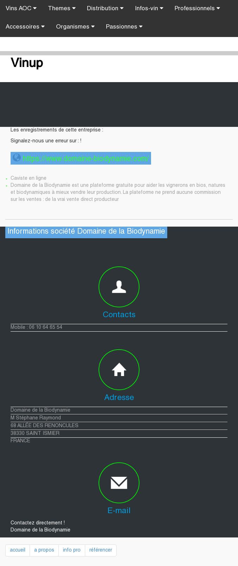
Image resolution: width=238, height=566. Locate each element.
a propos (44, 550)
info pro (72, 550)
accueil (17, 550)
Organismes (75, 26)
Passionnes (124, 26)
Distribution (105, 8)
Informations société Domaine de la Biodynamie (86, 232)
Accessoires (25, 26)
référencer (100, 550)
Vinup (27, 64)
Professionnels (197, 8)
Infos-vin (149, 8)
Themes (62, 8)
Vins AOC (21, 8)
